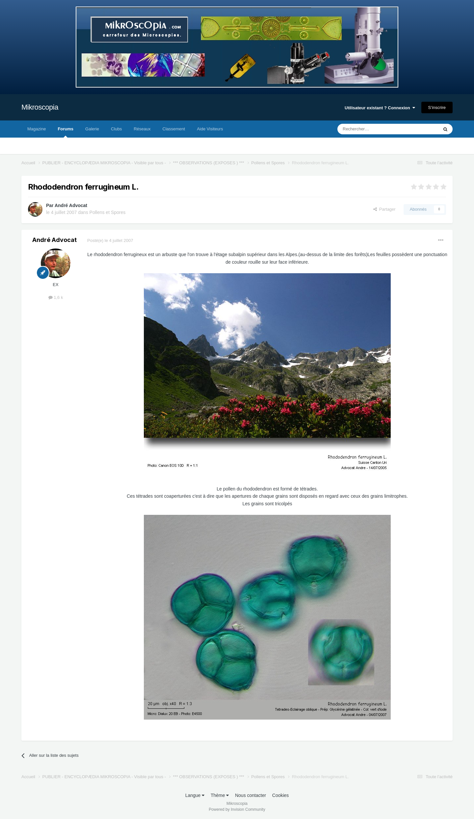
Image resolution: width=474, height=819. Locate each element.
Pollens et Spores (108, 212)
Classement (174, 128)
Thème (220, 795)
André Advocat (71, 205)
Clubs (116, 128)
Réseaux (142, 128)
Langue (195, 795)
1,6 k (55, 297)
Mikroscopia (39, 107)
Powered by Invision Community (237, 809)
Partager (384, 209)
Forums (65, 132)
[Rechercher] (374, 129)
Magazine (36, 128)
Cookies (280, 795)
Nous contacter (250, 795)
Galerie (92, 128)
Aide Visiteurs (210, 128)
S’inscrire (437, 107)
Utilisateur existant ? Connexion (380, 107)
